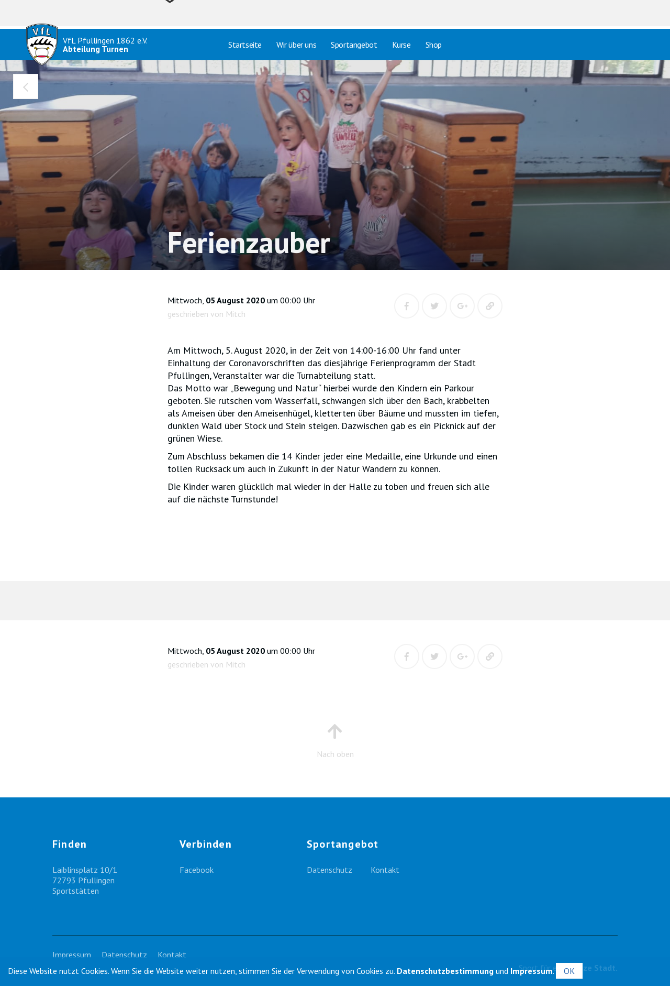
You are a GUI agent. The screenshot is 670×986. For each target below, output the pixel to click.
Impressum (71, 954)
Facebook (197, 869)
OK (569, 971)
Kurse (401, 44)
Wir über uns (296, 44)
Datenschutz (329, 869)
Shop (434, 44)
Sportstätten (75, 890)
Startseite (245, 44)
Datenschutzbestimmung (445, 971)
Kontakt (385, 869)
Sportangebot (354, 44)
